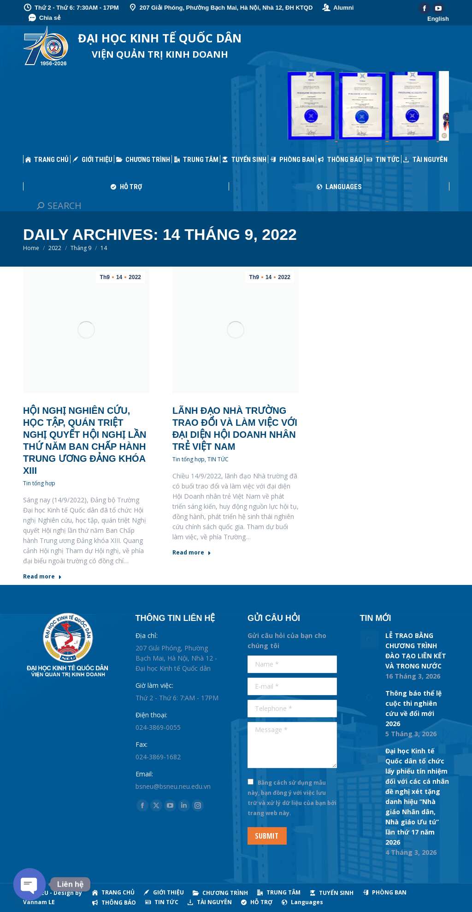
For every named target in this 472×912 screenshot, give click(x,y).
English (438, 18)
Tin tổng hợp (39, 483)
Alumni (338, 7)
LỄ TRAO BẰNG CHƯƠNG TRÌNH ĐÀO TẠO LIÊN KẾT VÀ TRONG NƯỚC (415, 650)
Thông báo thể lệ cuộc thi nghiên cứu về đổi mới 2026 (413, 708)
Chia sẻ (44, 17)
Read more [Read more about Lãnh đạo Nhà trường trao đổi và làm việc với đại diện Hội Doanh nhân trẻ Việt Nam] (191, 552)
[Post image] (369, 640)
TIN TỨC (218, 459)
